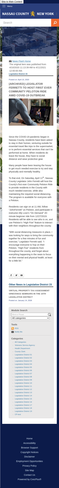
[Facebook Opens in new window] (11, 276)
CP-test (18, 414)
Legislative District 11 (23, 386)
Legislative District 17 (23, 405)
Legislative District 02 (23, 358)
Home (29, 438)
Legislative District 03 (23, 361)
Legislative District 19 (23, 411)
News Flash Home (21, 61)
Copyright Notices (30, 452)
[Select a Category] (30, 318)
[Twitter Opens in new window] (16, 276)
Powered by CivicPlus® (29, 479)
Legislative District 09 (23, 380)
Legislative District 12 (23, 389)
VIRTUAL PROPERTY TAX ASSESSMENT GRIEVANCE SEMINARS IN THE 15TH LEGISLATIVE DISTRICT (29, 293)
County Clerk (20, 351)
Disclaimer (29, 456)
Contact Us (29, 475)
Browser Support (29, 447)
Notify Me (18, 332)
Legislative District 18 (23, 408)
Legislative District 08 (23, 377)
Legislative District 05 (23, 367)
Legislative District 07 (23, 374)
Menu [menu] (9, 6)
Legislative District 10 (23, 383)
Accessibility (29, 443)
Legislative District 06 (23, 370)
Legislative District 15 (23, 399)
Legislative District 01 (23, 355)
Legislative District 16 (23, 402)
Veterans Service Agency (25, 345)
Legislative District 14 (23, 396)
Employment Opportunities (29, 461)
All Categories (20, 342)
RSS (17, 328)
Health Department (22, 348)
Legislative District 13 (23, 392)
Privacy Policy (29, 466)
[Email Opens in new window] (21, 276)
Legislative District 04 (23, 364)
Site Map (29, 470)
